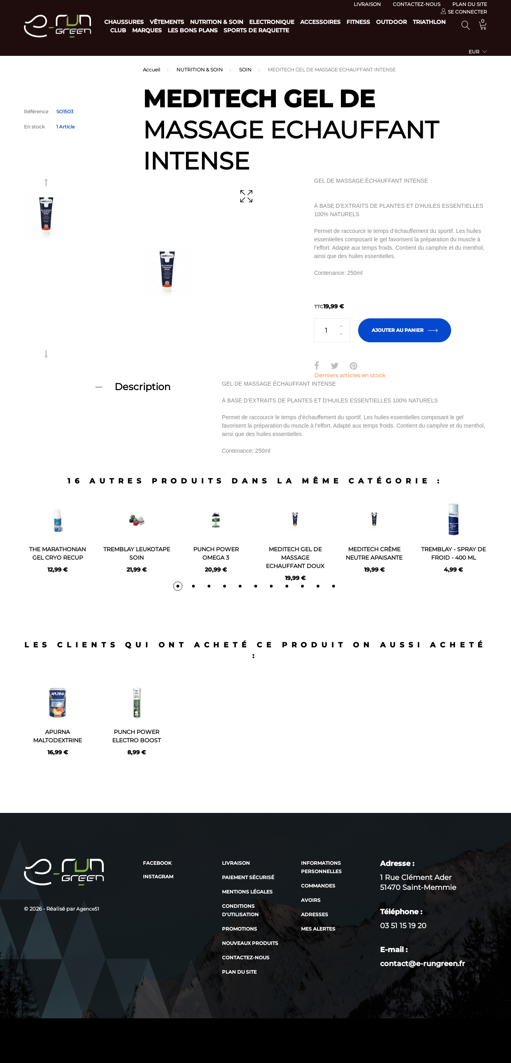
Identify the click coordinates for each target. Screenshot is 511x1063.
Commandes (318, 930)
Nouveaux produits (250, 988)
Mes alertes (318, 973)
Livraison (367, 4)
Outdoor (125, 30)
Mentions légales (247, 936)
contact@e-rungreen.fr (422, 1008)
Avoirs (311, 945)
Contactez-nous (416, 4)
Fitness (398, 22)
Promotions (239, 973)
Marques (246, 30)
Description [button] (142, 386)
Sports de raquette (371, 30)
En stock (34, 127)
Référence (36, 111)
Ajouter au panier (404, 330)
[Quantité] (332, 330)
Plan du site (469, 4)
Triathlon (171, 30)
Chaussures (124, 22)
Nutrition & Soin (232, 22)
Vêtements (175, 22)
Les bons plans (300, 30)
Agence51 (87, 954)
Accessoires (352, 22)
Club (210, 30)
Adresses (314, 959)
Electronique (295, 22)
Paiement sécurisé (248, 922)
